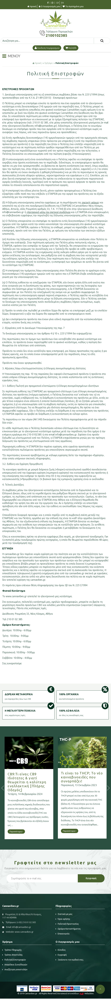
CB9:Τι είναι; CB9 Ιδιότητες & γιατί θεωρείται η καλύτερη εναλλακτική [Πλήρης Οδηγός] (32, 782)
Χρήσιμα (48, 63)
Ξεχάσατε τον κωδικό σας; (70, 959)
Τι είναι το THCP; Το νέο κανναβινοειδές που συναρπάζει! (87, 777)
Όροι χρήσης (63, 919)
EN (62, 3)
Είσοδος (61, 950)
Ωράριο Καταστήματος (68, 929)
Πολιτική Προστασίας (67, 924)
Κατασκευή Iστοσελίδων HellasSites (76, 993)
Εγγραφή (61, 955)
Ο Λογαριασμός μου (49, 6)
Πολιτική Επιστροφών (67, 63)
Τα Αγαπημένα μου (73, 6)
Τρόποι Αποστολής (12, 955)
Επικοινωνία (63, 933)
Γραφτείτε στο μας (55, 862)
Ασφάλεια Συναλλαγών (14, 964)
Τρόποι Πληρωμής (12, 950)
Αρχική (32, 6)
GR (57, 3)
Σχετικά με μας (64, 914)
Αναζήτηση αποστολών (14, 969)
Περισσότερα (21, 831)
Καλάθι (70, 48)
